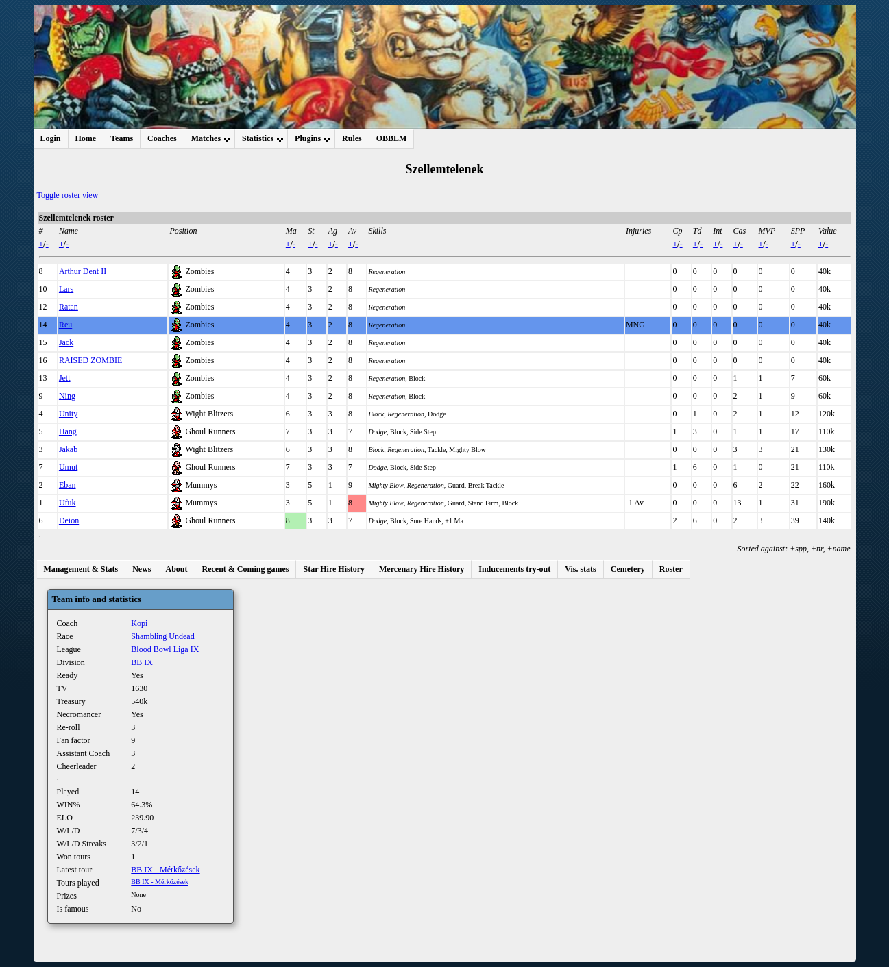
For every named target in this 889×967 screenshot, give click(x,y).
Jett (65, 378)
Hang (68, 431)
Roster (671, 569)
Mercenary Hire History (421, 569)
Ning (67, 396)
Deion (69, 520)
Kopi (139, 623)
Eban (67, 485)
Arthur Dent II (82, 271)
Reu (65, 324)
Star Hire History (334, 569)
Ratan (68, 307)
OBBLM (391, 138)
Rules (352, 138)
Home (86, 138)
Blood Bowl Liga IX (165, 649)
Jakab (68, 449)
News (141, 569)
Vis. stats (580, 569)
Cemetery (628, 569)
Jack (66, 342)
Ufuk (67, 502)
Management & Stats (81, 569)
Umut (68, 467)
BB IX (142, 662)
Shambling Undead (162, 636)
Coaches (162, 138)
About (176, 569)
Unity (68, 413)
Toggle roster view (68, 195)
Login (50, 138)
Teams (121, 138)
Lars (66, 289)
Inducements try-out (514, 569)
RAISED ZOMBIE (90, 360)
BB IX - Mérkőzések (165, 870)
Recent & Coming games (245, 569)
